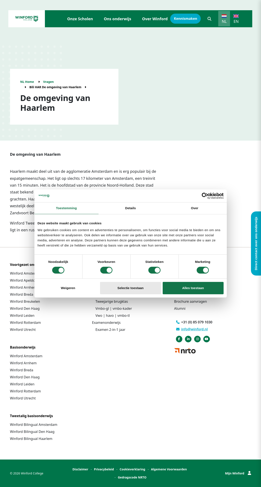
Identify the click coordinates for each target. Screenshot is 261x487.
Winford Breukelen (25, 301)
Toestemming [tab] (66, 208)
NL (224, 21)
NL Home (27, 82)
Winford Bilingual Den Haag (32, 431)
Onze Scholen (80, 18)
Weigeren (68, 288)
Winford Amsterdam (26, 273)
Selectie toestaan (130, 288)
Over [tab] (194, 208)
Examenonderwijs (106, 322)
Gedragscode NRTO (132, 477)
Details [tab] (130, 208)
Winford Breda (21, 294)
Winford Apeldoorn (25, 280)
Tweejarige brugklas (112, 301)
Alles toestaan (193, 288)
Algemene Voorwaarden (169, 469)
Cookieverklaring (132, 469)
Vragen (48, 82)
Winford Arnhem (23, 287)
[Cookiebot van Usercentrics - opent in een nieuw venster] (205, 196)
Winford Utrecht (23, 329)
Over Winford (155, 18)
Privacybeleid (104, 469)
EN (236, 21)
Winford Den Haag (25, 308)
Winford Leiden (22, 315)
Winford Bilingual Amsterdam (34, 424)
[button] (209, 18)
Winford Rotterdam (25, 322)
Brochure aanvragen (190, 301)
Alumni (180, 308)
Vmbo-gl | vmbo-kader (114, 308)
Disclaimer (80, 469)
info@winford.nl (192, 329)
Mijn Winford (238, 473)
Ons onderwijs (117, 18)
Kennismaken (185, 18)
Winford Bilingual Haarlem (31, 438)
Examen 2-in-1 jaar (110, 329)
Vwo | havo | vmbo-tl (113, 315)
